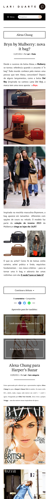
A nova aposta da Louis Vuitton (24, 349)
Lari (28, 54)
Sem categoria (33, 375)
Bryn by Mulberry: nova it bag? (24, 46)
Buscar (40, 17)
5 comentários (18, 298)
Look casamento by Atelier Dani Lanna (24, 325)
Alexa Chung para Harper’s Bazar (24, 367)
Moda (34, 54)
